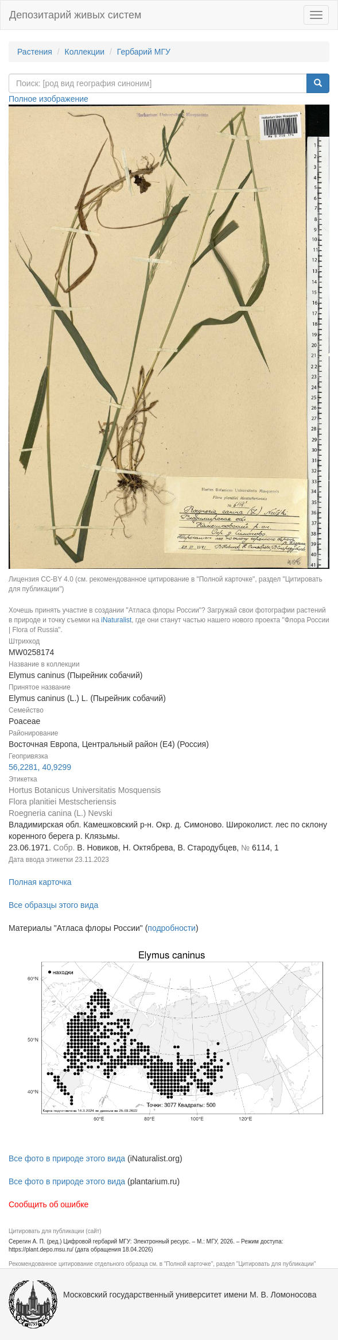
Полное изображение (48, 98)
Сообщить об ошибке (48, 1204)
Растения (34, 51)
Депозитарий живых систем (75, 15)
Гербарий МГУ (143, 51)
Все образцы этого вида (53, 905)
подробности (171, 928)
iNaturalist (116, 620)
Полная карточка (40, 882)
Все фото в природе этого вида (67, 1158)
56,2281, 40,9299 (40, 767)
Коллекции (85, 51)
